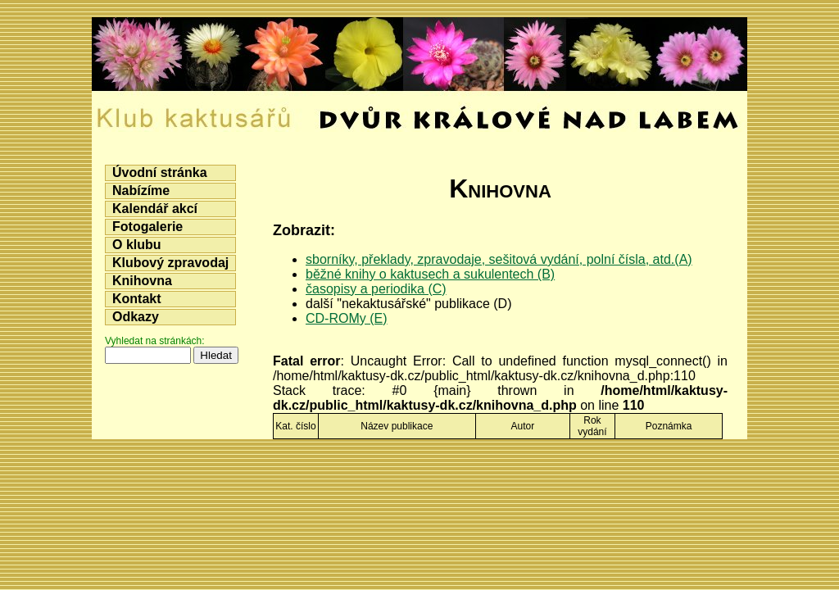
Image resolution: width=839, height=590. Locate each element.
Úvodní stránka (159, 172)
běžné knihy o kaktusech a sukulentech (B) (430, 274)
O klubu (136, 245)
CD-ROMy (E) (347, 318)
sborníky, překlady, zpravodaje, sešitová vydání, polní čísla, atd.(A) (499, 259)
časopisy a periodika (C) (376, 289)
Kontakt (136, 299)
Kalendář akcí (154, 209)
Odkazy (135, 317)
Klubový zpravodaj (170, 263)
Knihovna (142, 281)
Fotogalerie (147, 227)
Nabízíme (141, 190)
